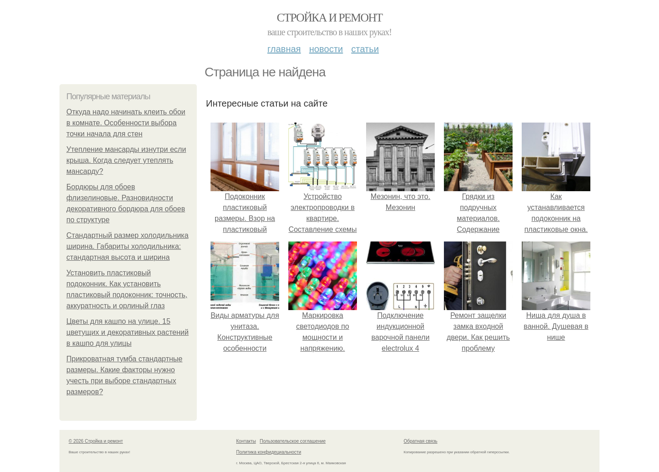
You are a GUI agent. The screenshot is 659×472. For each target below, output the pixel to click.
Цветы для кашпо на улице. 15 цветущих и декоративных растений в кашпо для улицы (127, 332)
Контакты (246, 441)
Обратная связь (421, 441)
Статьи (364, 49)
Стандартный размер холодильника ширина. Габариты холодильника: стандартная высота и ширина (127, 246)
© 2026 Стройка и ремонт (96, 441)
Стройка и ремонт (330, 17)
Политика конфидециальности (268, 452)
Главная (284, 49)
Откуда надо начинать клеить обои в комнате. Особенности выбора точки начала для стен (125, 123)
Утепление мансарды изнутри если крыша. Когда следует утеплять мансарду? (126, 160)
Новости (326, 49)
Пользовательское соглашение (293, 441)
